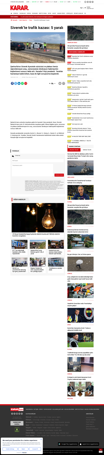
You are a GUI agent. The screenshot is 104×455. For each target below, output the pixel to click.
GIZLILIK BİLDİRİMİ (69, 409)
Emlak (41, 422)
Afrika (57, 420)
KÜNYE (41, 409)
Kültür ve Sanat (61, 435)
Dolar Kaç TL (90, 424)
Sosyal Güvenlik (59, 422)
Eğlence (58, 428)
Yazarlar (22, 13)
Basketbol (39, 425)
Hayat (54, 13)
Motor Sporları (59, 425)
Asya (52, 420)
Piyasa (37, 422)
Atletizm (51, 425)
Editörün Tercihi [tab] (87, 150)
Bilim (60, 430)
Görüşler (69, 13)
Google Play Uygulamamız (69, 444)
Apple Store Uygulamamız (90, 444)
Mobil (36, 430)
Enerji (52, 422)
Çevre (54, 417)
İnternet (41, 430)
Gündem (40, 433)
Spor (49, 13)
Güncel (15, 13)
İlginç (57, 433)
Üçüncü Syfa (42, 417)
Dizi (44, 433)
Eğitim (58, 417)
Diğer (66, 425)
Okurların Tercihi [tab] (74, 150)
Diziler (35, 428)
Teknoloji (29, 430)
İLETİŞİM (36, 409)
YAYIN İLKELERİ (48, 409)
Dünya (29, 13)
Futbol (33, 425)
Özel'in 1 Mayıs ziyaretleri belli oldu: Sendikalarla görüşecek (36, 17)
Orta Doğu (36, 420)
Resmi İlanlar (78, 13)
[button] (50, 83)
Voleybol (45, 425)
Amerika (42, 420)
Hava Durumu (90, 417)
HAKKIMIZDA (29, 409)
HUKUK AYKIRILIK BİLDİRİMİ (91, 409)
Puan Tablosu (90, 422)
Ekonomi (35, 13)
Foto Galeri (30, 435)
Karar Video (61, 13)
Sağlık (45, 428)
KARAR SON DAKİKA (17, 423)
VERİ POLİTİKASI (79, 409)
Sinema (48, 433)
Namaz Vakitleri (91, 420)
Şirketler (67, 422)
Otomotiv (47, 422)
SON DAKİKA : (14, 17)
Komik (53, 433)
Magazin (39, 428)
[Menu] (85, 13)
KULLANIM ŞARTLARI (57, 409)
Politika (35, 417)
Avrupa (48, 420)
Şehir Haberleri (90, 426)
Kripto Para (43, 13)
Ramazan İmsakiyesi (92, 429)
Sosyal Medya (49, 430)
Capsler (43, 435)
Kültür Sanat (51, 428)
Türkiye (49, 417)
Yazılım (56, 430)
